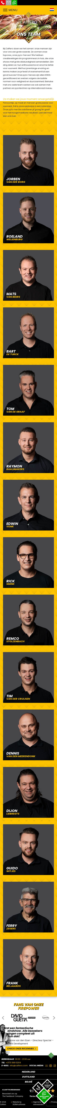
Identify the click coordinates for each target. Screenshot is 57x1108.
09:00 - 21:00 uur (23, 1059)
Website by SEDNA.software (19, 1103)
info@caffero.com (19, 1065)
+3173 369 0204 (13, 1062)
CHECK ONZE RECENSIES (20, 1048)
